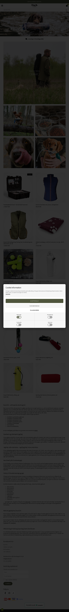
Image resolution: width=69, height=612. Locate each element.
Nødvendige (19, 316)
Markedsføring (50, 316)
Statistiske (50, 324)
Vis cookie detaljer (34, 310)
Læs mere (8, 294)
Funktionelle (19, 324)
